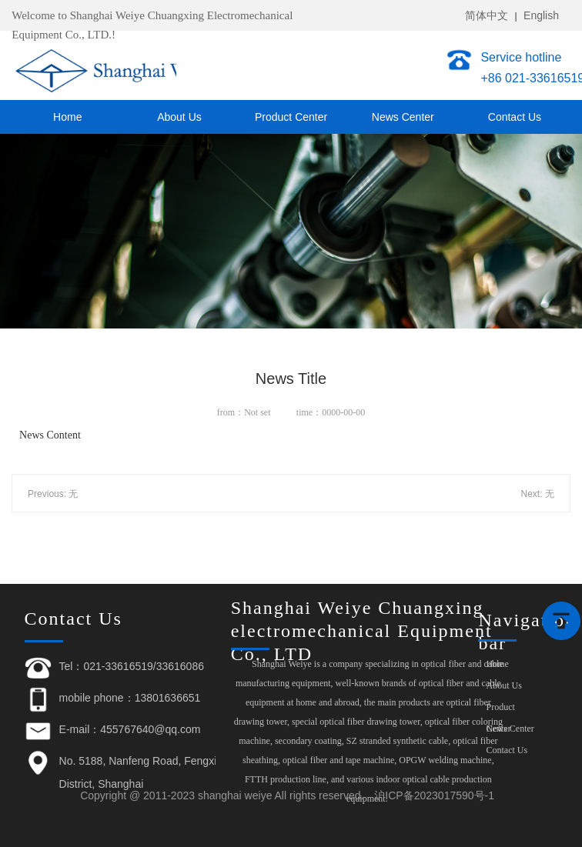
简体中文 (486, 15)
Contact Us (514, 117)
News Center (403, 117)
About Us (179, 117)
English (541, 15)
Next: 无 (537, 494)
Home (67, 117)
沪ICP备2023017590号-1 (434, 795)
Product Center (291, 117)
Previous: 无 (53, 494)
